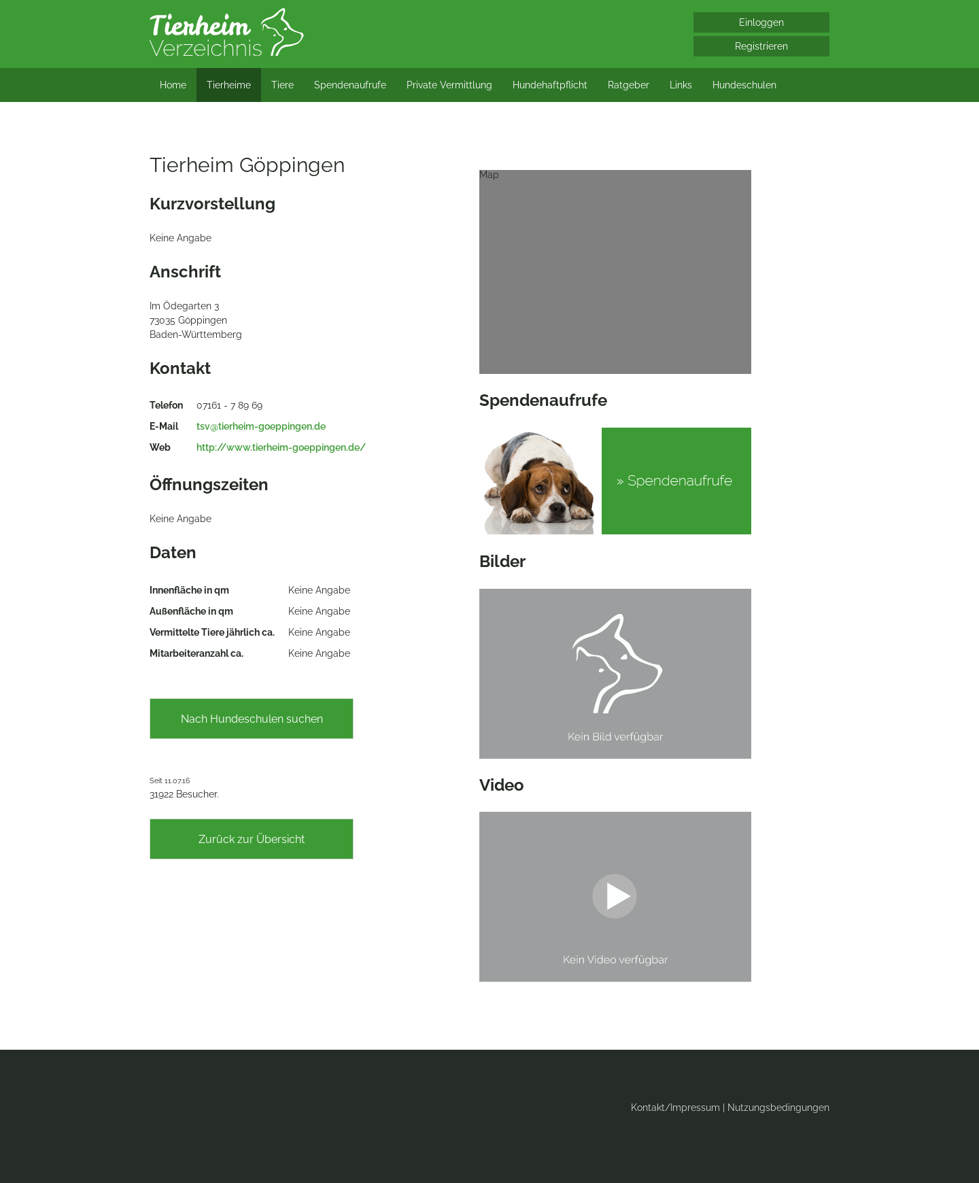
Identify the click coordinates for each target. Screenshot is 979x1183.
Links (681, 85)
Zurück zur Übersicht (252, 839)
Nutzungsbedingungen (778, 1107)
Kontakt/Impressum (675, 1107)
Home (173, 85)
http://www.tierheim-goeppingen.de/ (281, 447)
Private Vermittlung (449, 85)
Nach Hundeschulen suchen (252, 719)
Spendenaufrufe (350, 85)
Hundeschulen (744, 85)
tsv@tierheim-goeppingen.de (261, 426)
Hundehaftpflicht (550, 85)
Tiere (282, 85)
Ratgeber (628, 85)
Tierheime (229, 85)
